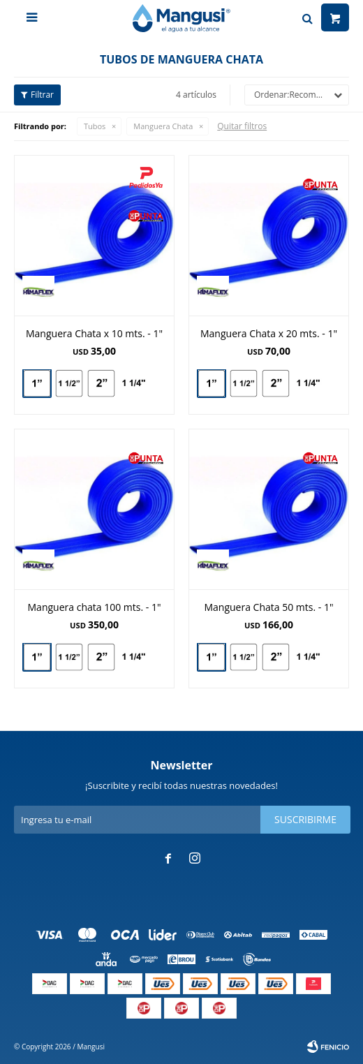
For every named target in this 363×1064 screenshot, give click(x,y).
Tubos (94, 126)
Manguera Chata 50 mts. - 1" (268, 607)
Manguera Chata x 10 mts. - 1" (94, 333)
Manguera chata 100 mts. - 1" (94, 607)
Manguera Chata (163, 126)
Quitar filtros (242, 126)
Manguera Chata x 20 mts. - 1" (268, 333)
